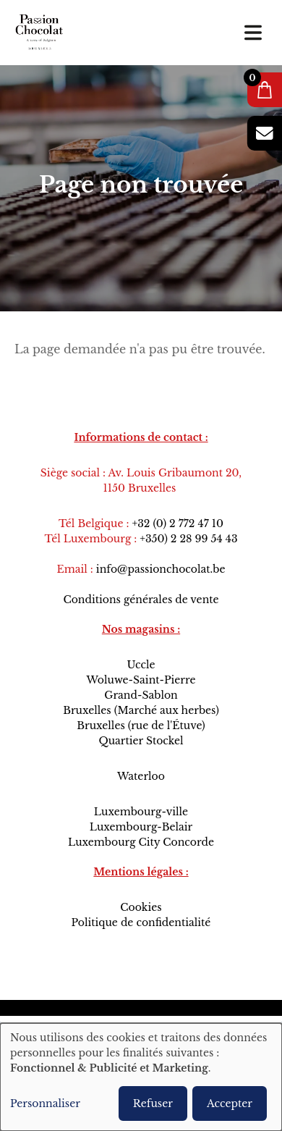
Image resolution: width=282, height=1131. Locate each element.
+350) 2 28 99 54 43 (188, 538)
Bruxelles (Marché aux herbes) (141, 710)
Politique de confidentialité (141, 922)
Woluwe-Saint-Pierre (140, 679)
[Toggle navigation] (253, 32)
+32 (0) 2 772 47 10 (177, 523)
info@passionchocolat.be (161, 569)
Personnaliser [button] (45, 1103)
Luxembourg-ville (141, 811)
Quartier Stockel (140, 740)
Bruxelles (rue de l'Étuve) (141, 725)
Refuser (153, 1103)
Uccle (141, 664)
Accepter (229, 1103)
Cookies (140, 907)
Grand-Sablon (141, 695)
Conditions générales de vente (140, 599)
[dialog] (141, 1077)
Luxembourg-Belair (141, 826)
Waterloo (141, 776)
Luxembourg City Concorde (141, 842)
